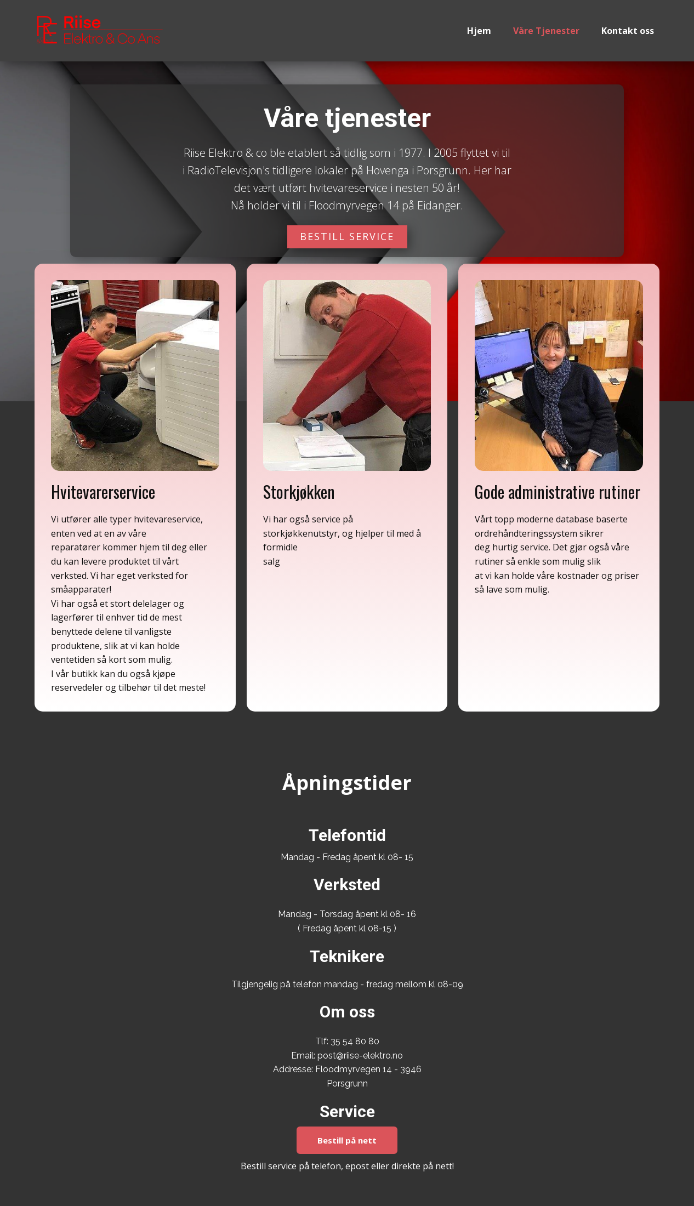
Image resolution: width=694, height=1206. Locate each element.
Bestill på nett (347, 1140)
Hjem (479, 31)
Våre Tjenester (546, 31)
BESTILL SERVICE (347, 236)
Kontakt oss (627, 31)
